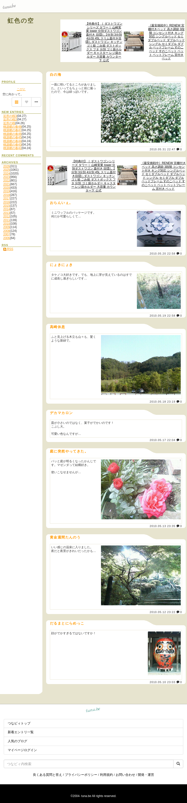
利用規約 (106, 775)
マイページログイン (22, 750)
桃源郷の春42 (12, 148)
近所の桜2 (10, 119)
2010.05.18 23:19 (162, 401)
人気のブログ (17, 741)
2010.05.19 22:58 (162, 315)
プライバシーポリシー (81, 775)
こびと (21, 89)
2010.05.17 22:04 (162, 440)
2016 (6, 202)
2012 (6, 216)
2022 (6, 180)
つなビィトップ (19, 723)
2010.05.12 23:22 (162, 612)
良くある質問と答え (47, 775)
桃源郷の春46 (12, 134)
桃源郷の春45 (12, 137)
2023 (6, 177)
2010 (6, 223)
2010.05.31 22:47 (162, 149)
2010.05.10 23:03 (162, 682)
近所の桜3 (10, 116)
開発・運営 (146, 775)
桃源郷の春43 (12, 144)
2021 (6, 184)
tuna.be (93, 710)
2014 (6, 209)
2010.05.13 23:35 (162, 526)
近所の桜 (9, 123)
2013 (6, 213)
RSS (8, 249)
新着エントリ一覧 (21, 732)
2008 (6, 231)
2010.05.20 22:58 (162, 253)
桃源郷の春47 (12, 130)
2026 (6, 166)
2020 (6, 187)
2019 (6, 191)
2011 (6, 220)
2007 (6, 234)
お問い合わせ (125, 775)
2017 (6, 198)
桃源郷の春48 (12, 126)
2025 (6, 170)
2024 (6, 173)
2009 (6, 227)
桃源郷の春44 (12, 141)
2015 (6, 205)
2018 (6, 195)
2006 (6, 238)
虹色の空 (20, 20)
